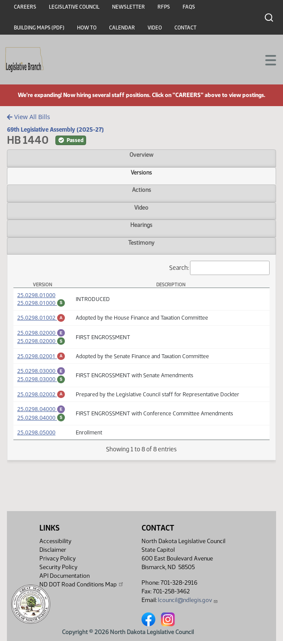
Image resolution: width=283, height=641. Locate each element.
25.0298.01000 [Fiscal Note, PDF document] (41, 303)
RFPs (164, 7)
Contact (185, 28)
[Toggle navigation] (266, 59)
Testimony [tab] (141, 242)
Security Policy (58, 567)
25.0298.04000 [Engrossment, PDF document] (41, 419)
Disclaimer (52, 550)
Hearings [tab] (141, 224)
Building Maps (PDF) (39, 28)
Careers (25, 7)
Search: (219, 268)
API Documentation (64, 575)
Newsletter (128, 7)
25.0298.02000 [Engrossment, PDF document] (41, 335)
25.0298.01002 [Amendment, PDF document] (41, 319)
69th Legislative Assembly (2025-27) (55, 129)
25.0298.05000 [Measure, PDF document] (36, 445)
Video (155, 28)
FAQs (189, 7)
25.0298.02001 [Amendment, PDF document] (41, 361)
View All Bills (28, 117)
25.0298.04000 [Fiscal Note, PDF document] (41, 429)
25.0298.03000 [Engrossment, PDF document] (41, 377)
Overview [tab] (141, 154)
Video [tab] (141, 207)
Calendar (122, 28)
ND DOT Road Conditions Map (81, 584)
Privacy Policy (57, 558)
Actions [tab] (141, 189)
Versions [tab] (141, 172)
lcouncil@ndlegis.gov (188, 600)
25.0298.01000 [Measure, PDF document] (36, 295)
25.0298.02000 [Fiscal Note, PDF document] (41, 345)
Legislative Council (74, 7)
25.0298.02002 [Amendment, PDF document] (41, 403)
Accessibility (55, 541)
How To (86, 28)
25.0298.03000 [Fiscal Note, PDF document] (41, 387)
